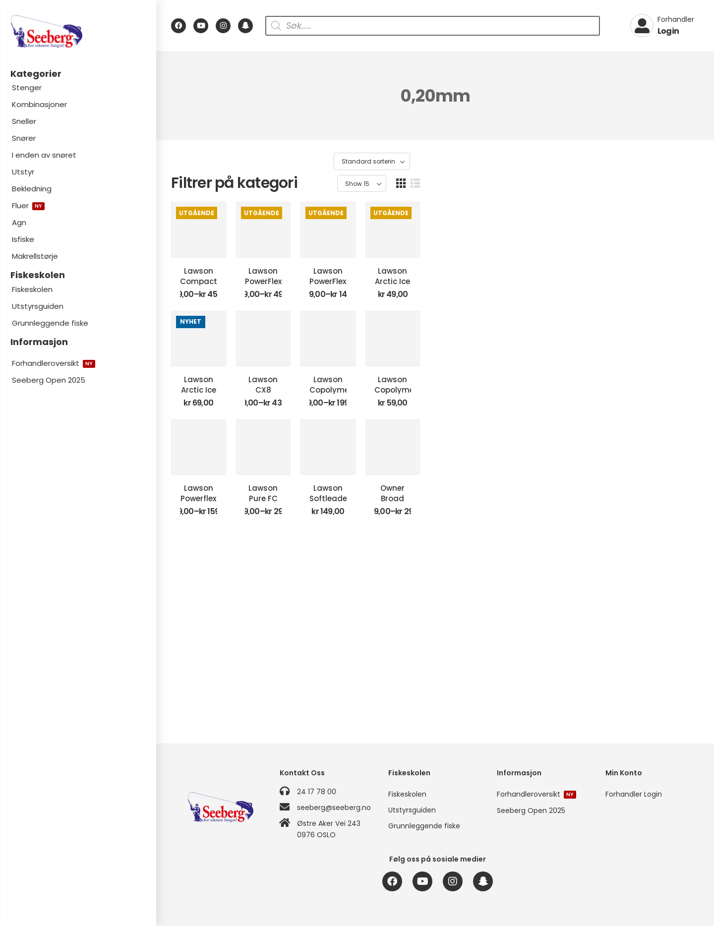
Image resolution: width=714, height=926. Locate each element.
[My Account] (662, 26)
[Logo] (78, 31)
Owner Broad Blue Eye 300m (640, 679)
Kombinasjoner (39, 104)
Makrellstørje (35, 256)
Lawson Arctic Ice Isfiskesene (640, 325)
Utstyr (23, 172)
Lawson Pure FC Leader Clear (369, 684)
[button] (684, 161)
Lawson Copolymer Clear (505, 499)
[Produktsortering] (572, 162)
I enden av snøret (44, 155)
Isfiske (23, 239)
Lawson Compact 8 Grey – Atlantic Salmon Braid (233, 325)
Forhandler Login (633, 794)
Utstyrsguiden (37, 306)
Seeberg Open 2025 (48, 380)
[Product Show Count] (644, 162)
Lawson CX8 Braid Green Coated (369, 504)
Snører (24, 138)
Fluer (28, 205)
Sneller (24, 121)
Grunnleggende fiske (50, 323)
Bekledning (32, 188)
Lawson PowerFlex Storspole (505, 320)
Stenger (27, 87)
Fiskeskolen (32, 289)
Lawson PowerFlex (369, 320)
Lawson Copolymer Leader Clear (640, 504)
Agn (19, 222)
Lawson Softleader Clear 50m (505, 684)
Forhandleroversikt (53, 363)
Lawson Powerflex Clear (234, 679)
